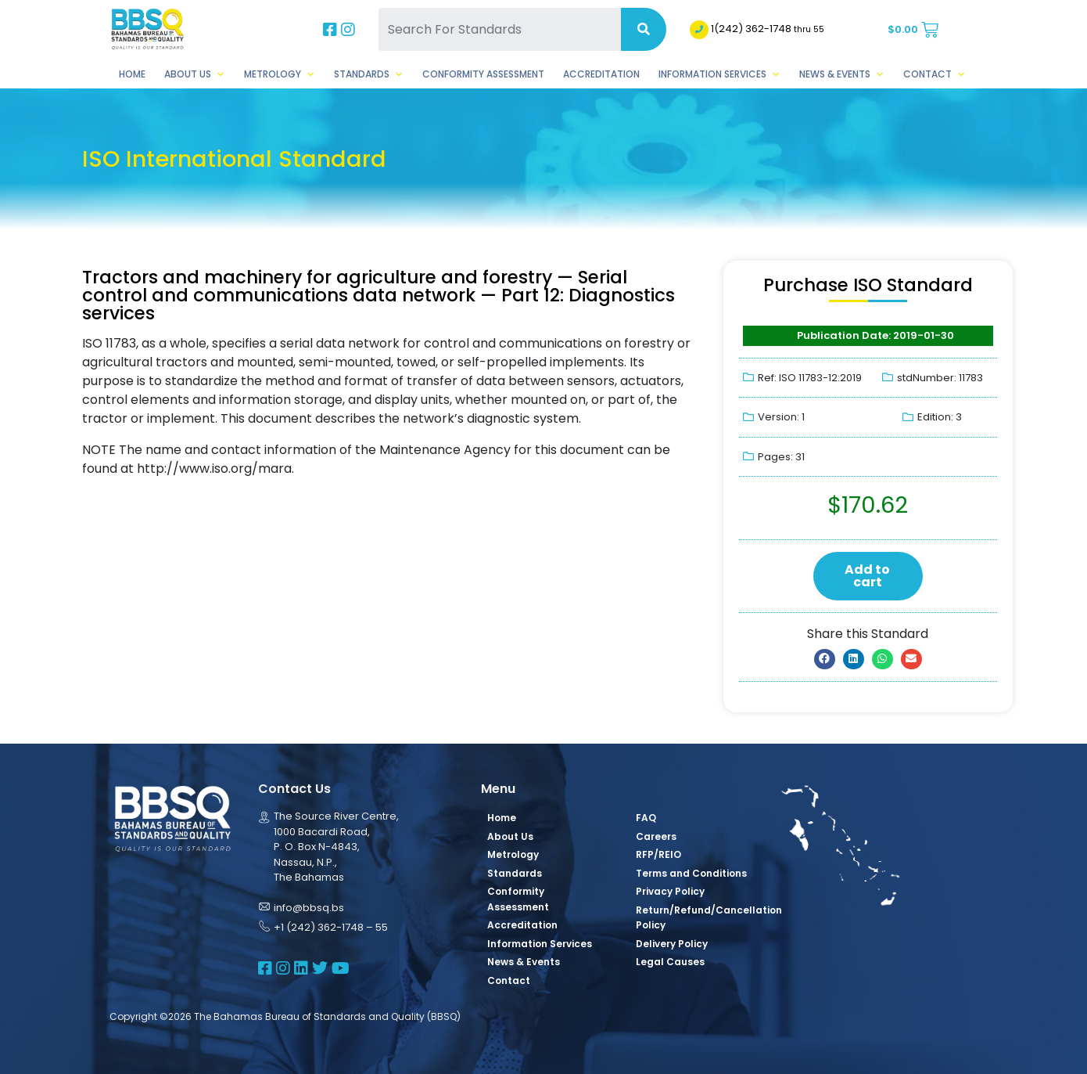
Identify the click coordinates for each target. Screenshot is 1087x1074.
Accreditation (601, 74)
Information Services (719, 74)
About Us (194, 74)
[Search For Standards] (499, 29)
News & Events (841, 74)
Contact (934, 74)
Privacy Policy (670, 891)
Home (132, 74)
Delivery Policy (672, 943)
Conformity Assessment (483, 74)
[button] (824, 659)
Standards (369, 74)
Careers (656, 836)
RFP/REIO (658, 854)
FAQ (646, 817)
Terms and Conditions (691, 873)
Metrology (279, 74)
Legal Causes (670, 961)
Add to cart (867, 575)
